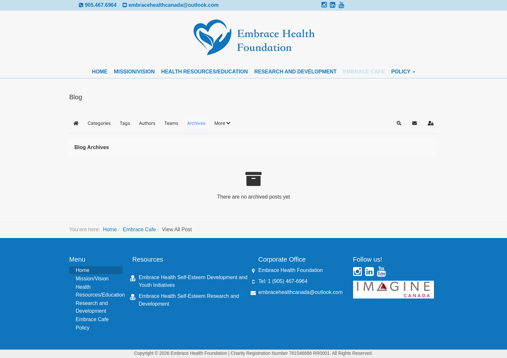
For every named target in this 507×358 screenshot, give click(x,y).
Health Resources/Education (204, 71)
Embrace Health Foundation (290, 270)
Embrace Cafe (364, 71)
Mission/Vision (134, 71)
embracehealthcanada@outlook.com (173, 5)
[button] (222, 123)
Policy (403, 71)
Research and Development (295, 71)
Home (99, 71)
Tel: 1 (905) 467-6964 (282, 281)
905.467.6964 (100, 5)
